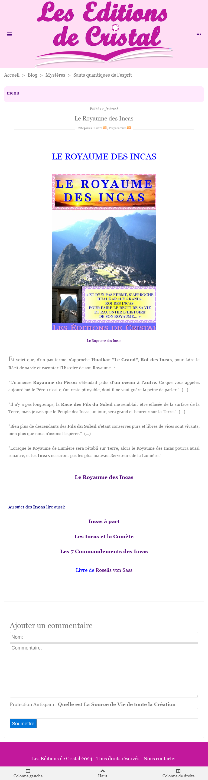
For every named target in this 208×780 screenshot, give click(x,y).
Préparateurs (117, 128)
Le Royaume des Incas (104, 341)
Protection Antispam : (93, 704)
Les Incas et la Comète (104, 536)
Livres (98, 128)
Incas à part (104, 521)
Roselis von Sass (114, 570)
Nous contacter (160, 758)
